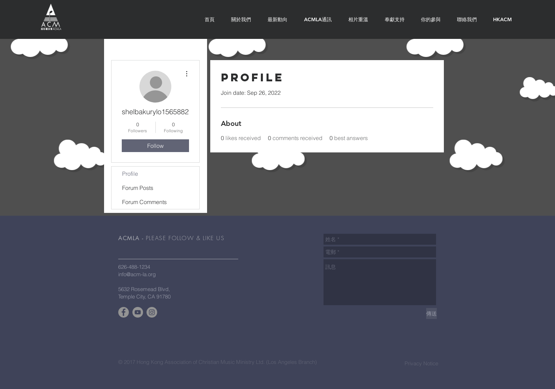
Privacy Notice (421, 363)
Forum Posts (137, 187)
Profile (130, 173)
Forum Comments (144, 201)
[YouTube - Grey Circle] (137, 312)
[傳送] (431, 313)
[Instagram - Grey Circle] (152, 312)
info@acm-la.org (137, 274)
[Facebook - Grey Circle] (123, 312)
